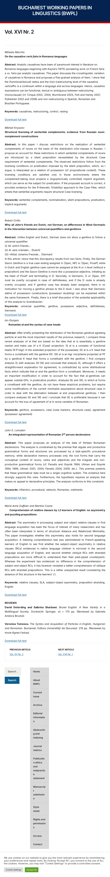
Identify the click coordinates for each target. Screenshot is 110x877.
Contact (37, 844)
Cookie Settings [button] (13, 869)
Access (37, 835)
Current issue (37, 694)
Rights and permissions (39, 823)
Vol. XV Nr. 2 (16, 654)
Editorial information (39, 717)
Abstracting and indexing (39, 733)
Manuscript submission (39, 792)
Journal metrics (37, 748)
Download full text (16, 119)
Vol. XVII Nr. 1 (65, 654)
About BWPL (36, 682)
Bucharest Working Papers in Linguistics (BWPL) (55, 10)
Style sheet (36, 809)
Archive (37, 704)
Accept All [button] (32, 869)
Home (36, 671)
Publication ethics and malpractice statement (39, 768)
